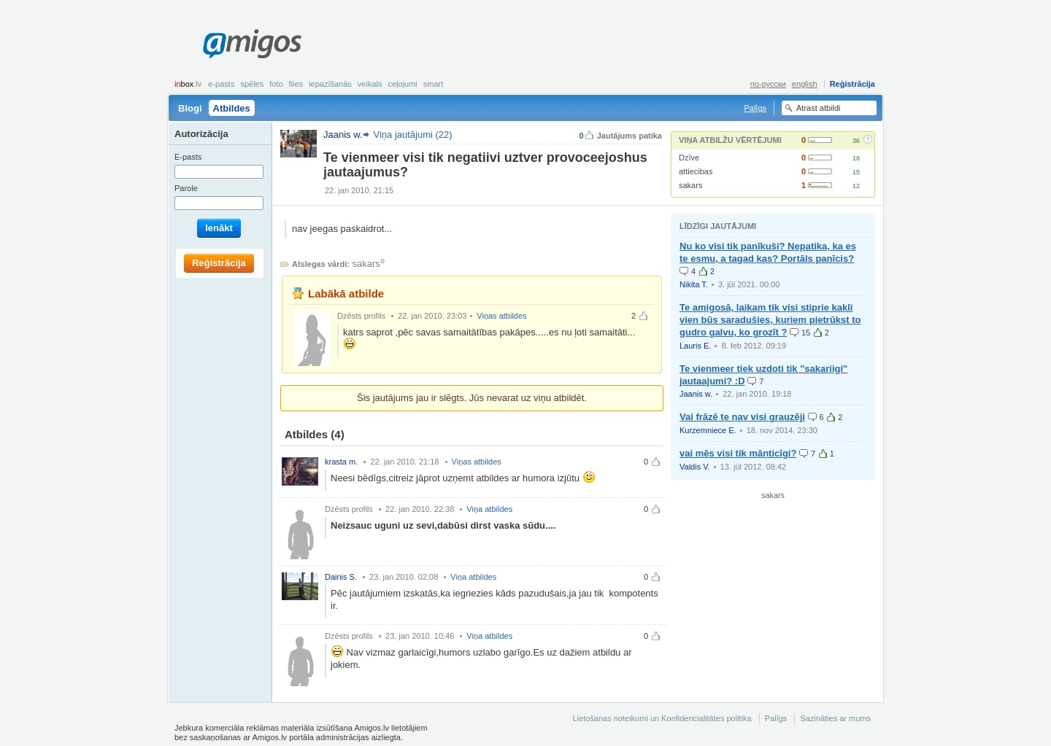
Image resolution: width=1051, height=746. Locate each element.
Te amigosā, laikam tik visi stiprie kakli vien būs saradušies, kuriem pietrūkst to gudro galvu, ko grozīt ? (770, 320)
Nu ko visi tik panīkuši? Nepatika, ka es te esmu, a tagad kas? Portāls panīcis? (768, 252)
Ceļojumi (402, 83)
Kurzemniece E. (708, 430)
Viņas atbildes (501, 315)
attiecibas (695, 171)
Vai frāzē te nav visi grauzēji (742, 416)
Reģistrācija (852, 83)
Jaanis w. (696, 393)
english (804, 83)
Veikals (370, 83)
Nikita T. (694, 284)
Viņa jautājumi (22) (412, 134)
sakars (690, 185)
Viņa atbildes (489, 509)
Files (296, 83)
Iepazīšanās (330, 83)
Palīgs (755, 108)
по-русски (768, 83)
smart (433, 83)
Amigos (252, 43)
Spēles (251, 83)
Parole (186, 188)
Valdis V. (695, 466)
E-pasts (221, 83)
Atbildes (231, 108)
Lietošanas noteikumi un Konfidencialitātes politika (661, 718)
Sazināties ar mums (835, 718)
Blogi (190, 108)
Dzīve (689, 157)
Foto (275, 83)
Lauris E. (695, 345)
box (187, 83)
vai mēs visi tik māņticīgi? (738, 453)
